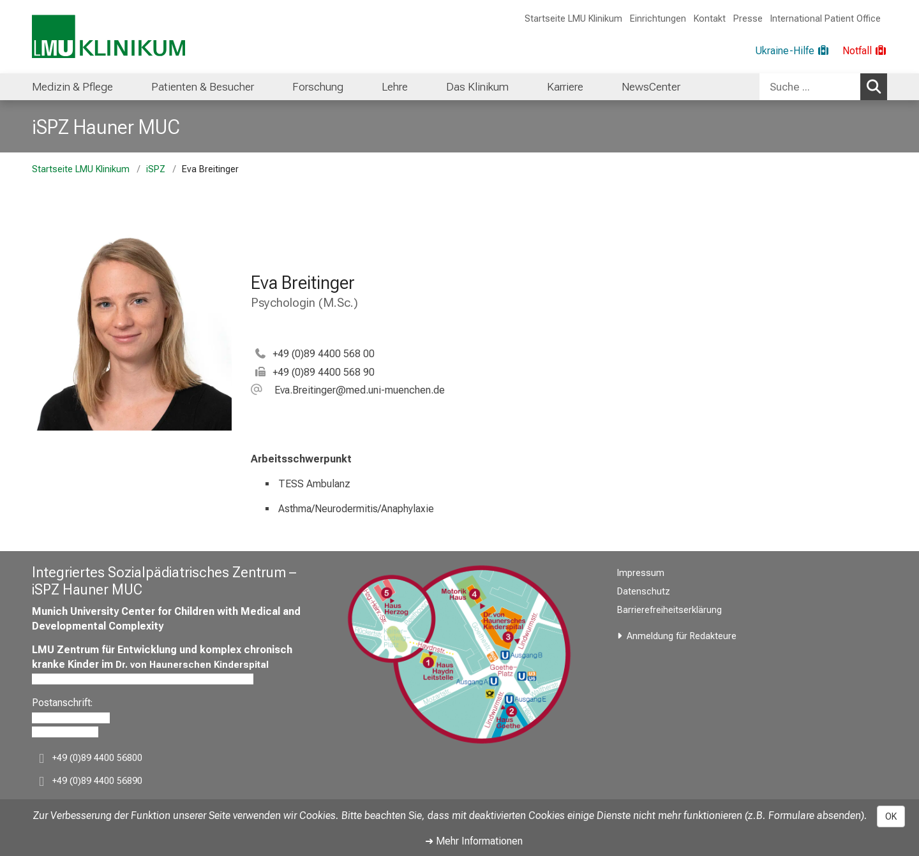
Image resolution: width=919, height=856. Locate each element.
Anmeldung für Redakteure (681, 636)
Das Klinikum (477, 86)
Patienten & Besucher (202, 86)
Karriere (565, 86)
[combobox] (823, 86)
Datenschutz (643, 591)
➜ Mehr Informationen (474, 841)
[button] (348, 390)
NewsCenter (651, 86)
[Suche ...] (809, 86)
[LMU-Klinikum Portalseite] (108, 36)
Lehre (395, 86)
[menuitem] (72, 86)
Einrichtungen (658, 18)
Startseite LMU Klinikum (573, 18)
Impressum (640, 573)
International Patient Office (825, 18)
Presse (748, 18)
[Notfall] (864, 51)
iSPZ (155, 169)
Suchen (876, 86)
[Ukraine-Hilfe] (792, 51)
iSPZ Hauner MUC (106, 127)
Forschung (317, 86)
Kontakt (710, 18)
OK (891, 816)
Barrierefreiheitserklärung (669, 610)
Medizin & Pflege (72, 86)
